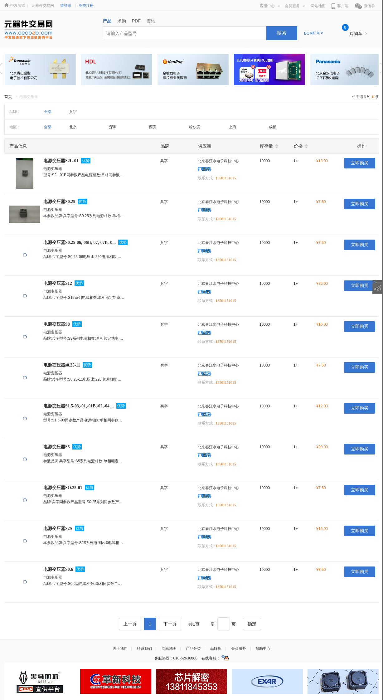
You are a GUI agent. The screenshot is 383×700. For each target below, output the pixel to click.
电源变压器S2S (57, 528)
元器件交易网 (43, 5)
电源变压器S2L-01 (61, 160)
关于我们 (120, 648)
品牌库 (215, 648)
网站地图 (318, 6)
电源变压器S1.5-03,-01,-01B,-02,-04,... (78, 406)
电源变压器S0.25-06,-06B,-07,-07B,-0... (79, 242)
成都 (272, 127)
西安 (153, 127)
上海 (232, 127)
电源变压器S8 (56, 324)
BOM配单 (313, 33)
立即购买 (359, 163)
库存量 (266, 145)
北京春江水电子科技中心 (218, 161)
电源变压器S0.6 (58, 569)
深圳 (113, 127)
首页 (8, 97)
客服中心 (270, 6)
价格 (298, 145)
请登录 (65, 5)
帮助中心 (262, 648)
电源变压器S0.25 (59, 201)
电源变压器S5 (56, 447)
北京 (73, 127)
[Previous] (130, 624)
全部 (47, 111)
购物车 (358, 33)
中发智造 (17, 5)
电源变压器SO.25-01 (62, 487)
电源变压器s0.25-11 (61, 365)
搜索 (282, 33)
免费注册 (86, 5)
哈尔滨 (194, 127)
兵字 (73, 111)
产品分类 (193, 648)
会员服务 (295, 6)
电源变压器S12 (57, 283)
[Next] (170, 624)
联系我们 (144, 648)
